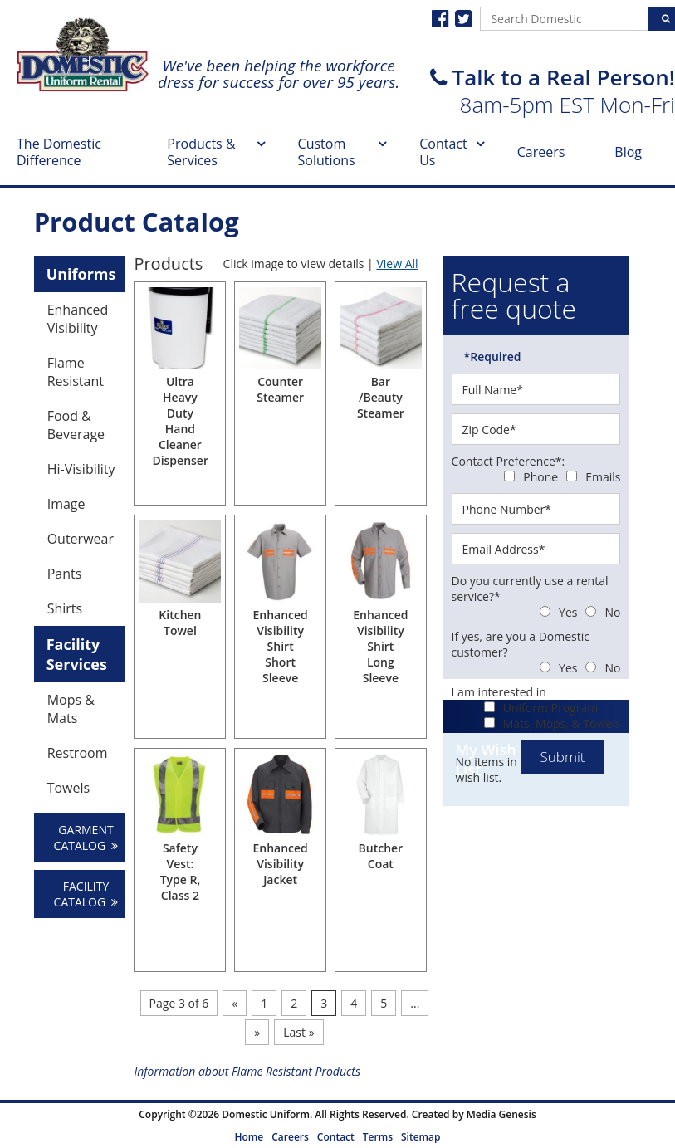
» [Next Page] (257, 1032)
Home (249, 1137)
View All (397, 263)
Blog (628, 152)
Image (66, 504)
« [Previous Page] (234, 1003)
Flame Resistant (75, 372)
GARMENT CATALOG (86, 837)
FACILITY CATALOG (86, 894)
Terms (378, 1137)
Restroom (77, 753)
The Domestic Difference (59, 151)
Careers (541, 152)
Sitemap (420, 1137)
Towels (68, 788)
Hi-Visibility (81, 469)
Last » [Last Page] (298, 1032)
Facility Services (76, 654)
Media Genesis (501, 1114)
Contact (336, 1137)
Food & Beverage (76, 425)
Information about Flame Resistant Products (247, 1071)
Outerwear (80, 539)
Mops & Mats (71, 709)
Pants (64, 573)
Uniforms (81, 274)
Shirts (65, 608)
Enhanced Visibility (78, 318)
